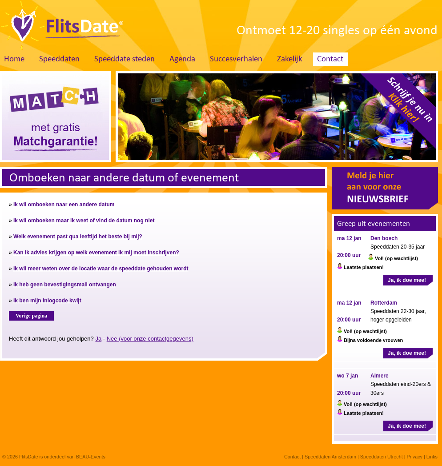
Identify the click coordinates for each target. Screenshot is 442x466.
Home (14, 59)
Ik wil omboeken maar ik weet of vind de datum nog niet (83, 220)
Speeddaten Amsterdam (330, 456)
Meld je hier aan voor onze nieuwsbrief (385, 188)
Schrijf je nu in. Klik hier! (394, 114)
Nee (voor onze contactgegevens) (150, 338)
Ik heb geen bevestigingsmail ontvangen (64, 284)
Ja (98, 338)
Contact (330, 59)
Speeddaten (59, 59)
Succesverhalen (236, 59)
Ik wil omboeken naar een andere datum (63, 204)
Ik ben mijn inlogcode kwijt (47, 300)
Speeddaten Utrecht (381, 456)
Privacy (414, 456)
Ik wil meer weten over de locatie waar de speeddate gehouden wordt (100, 268)
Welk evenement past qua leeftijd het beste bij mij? (77, 236)
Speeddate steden (124, 59)
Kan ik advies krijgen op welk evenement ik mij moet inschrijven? (96, 252)
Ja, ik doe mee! (407, 280)
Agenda (182, 59)
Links (432, 456)
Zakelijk (289, 59)
